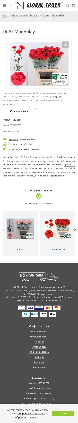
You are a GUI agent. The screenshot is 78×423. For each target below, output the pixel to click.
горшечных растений (63, 168)
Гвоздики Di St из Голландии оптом (29, 157)
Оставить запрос (19, 111)
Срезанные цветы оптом (20, 161)
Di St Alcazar (20, 249)
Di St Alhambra (58, 249)
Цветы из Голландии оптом (29, 168)
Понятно (63, 413)
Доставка (13, 138)
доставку (25, 172)
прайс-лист (16, 131)
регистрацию (56, 96)
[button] (73, 233)
